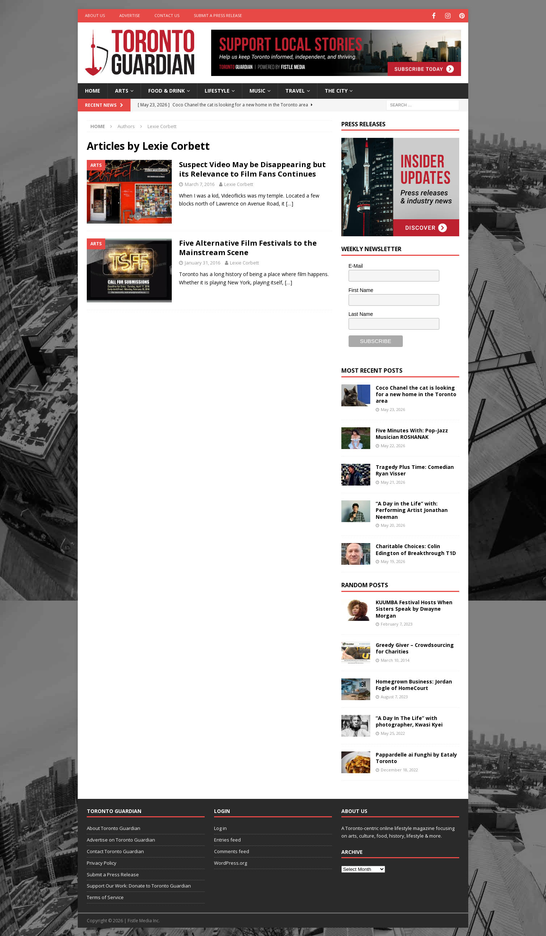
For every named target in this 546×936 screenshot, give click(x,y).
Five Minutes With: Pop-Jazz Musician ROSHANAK (412, 433)
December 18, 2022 (399, 769)
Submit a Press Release (218, 15)
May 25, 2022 (393, 732)
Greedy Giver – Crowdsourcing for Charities (415, 647)
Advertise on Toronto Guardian (121, 839)
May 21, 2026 (393, 481)
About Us (95, 15)
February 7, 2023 (397, 623)
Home (92, 89)
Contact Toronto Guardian (115, 850)
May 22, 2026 (393, 445)
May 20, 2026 (393, 524)
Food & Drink (166, 89)
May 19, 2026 (393, 560)
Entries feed (227, 839)
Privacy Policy (101, 862)
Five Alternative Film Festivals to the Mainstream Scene (248, 247)
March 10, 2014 (395, 659)
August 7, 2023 (394, 696)
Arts (121, 89)
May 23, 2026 (393, 408)
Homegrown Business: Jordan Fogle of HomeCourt (414, 684)
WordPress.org (230, 862)
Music (257, 89)
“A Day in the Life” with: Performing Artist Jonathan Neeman (412, 509)
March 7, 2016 (199, 183)
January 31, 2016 (202, 262)
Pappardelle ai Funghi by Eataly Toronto (416, 757)
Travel (295, 89)
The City (336, 89)
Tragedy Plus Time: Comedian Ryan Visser (415, 469)
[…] (289, 202)
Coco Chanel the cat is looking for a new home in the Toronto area (416, 393)
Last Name (361, 313)
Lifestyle (217, 89)
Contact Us (166, 15)
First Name (361, 289)
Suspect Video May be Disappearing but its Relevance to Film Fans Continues (252, 168)
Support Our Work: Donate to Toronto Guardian (139, 885)
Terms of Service (105, 896)
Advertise (129, 15)
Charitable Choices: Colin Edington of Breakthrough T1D (416, 548)
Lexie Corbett (238, 183)
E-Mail (356, 265)
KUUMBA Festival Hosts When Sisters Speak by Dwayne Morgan (414, 608)
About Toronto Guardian (113, 827)
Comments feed (231, 850)
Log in (220, 827)
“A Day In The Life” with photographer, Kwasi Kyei (409, 720)
